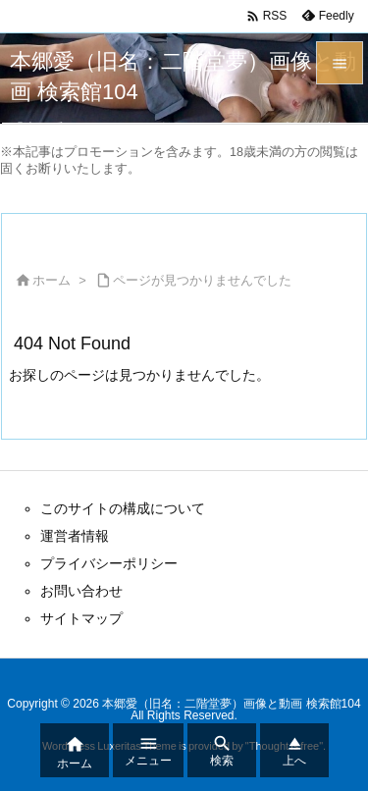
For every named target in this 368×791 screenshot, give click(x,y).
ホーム (51, 280)
